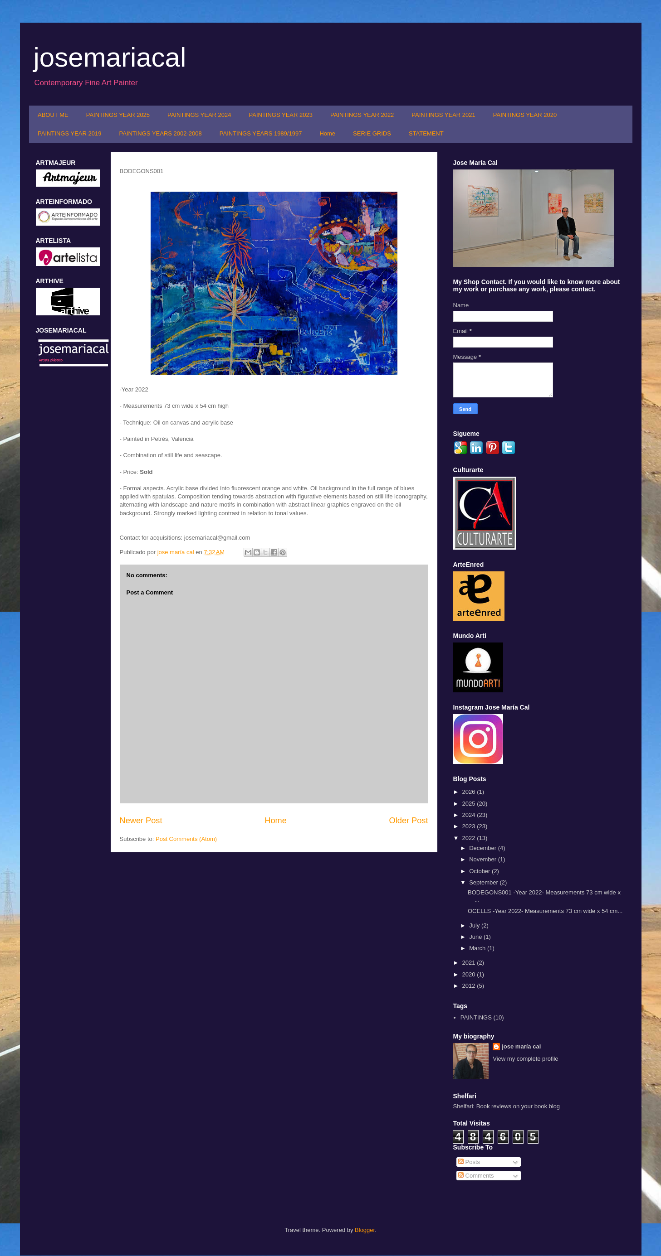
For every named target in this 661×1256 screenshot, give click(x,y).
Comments (476, 1175)
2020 (469, 974)
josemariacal (110, 57)
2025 (469, 803)
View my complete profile (525, 1058)
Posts (469, 1162)
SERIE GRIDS (372, 133)
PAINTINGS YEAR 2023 (281, 114)
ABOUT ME (53, 114)
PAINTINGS (476, 1017)
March (478, 948)
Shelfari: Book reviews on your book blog (506, 1106)
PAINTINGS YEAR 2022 (362, 114)
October (480, 871)
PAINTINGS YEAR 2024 (199, 114)
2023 (469, 826)
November (483, 859)
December (483, 848)
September (484, 882)
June (476, 936)
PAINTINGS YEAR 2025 (118, 114)
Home (327, 133)
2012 (469, 985)
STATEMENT (426, 133)
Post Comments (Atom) (186, 839)
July (475, 925)
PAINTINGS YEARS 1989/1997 (261, 133)
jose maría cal (176, 552)
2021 (469, 962)
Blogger (365, 1230)
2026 (469, 791)
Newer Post (141, 820)
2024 (469, 815)
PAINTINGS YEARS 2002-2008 (160, 133)
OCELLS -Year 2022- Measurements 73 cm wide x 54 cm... (545, 911)
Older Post (408, 820)
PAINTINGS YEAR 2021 (443, 114)
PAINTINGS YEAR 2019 (69, 133)
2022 (469, 838)
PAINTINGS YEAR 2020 (525, 114)
